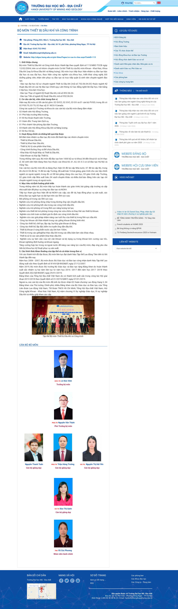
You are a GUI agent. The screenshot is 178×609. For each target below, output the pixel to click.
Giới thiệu (24, 26)
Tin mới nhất (142, 91)
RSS (92, 583)
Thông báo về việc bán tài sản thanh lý (135, 132)
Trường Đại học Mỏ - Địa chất (39, 580)
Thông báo (125, 90)
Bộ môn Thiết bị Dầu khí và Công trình (47, 30)
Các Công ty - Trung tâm (141, 582)
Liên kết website (128, 241)
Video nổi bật (126, 177)
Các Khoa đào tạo (138, 579)
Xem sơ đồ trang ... (98, 580)
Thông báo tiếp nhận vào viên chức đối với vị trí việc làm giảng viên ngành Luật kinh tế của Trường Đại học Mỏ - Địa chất (136, 114)
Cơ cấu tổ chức (34, 26)
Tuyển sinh (43, 19)
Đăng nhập (129, 3)
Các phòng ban (137, 575)
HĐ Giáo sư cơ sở (147, 19)
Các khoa (44, 26)
